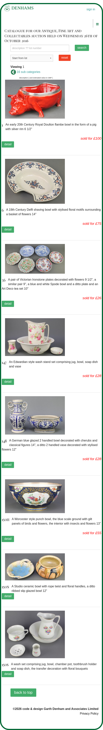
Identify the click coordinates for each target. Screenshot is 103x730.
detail (7, 144)
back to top (23, 692)
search (81, 47)
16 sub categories (25, 71)
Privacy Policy (89, 713)
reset (64, 57)
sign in (91, 9)
